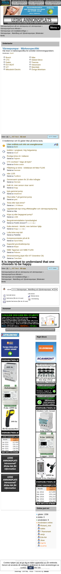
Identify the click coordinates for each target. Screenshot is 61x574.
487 (13, 137)
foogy (16, 188)
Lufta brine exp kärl (15, 232)
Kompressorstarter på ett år (18, 238)
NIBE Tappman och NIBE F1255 (20, 250)
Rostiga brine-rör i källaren (18, 156)
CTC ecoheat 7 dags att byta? (19, 162)
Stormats (17, 182)
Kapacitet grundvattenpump (18, 244)
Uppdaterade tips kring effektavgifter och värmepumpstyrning (32, 209)
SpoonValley (18, 241)
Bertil (2, 35)
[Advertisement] (30, 104)
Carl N (42, 543)
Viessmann (36, 65)
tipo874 (43, 546)
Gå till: (9, 289)
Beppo (16, 246)
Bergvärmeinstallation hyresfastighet (22, 220)
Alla (33, 223)
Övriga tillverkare (38, 70)
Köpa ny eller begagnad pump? (20, 215)
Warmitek (35, 67)
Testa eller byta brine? (16, 203)
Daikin (8, 62)
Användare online (45, 523)
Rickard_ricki (45, 526)
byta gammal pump (15, 191)
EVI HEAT (10, 65)
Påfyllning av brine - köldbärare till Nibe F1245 (26, 168)
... (11, 137)
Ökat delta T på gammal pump (19, 197)
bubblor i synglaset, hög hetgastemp (22, 150)
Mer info (37, 568)
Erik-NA (43, 537)
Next (17, 137)
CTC (8, 60)
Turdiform (17, 176)
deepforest (17, 194)
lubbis (42, 529)
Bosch (8, 57)
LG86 (16, 217)
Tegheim (17, 158)
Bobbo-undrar (19, 164)
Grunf (16, 153)
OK (30, 568)
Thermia (34, 62)
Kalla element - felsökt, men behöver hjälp (24, 226)
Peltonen (17, 252)
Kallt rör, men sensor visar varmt (20, 185)
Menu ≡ (54, 27)
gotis (15, 199)
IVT (7, 67)
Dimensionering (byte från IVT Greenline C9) (25, 256)
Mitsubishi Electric (13, 70)
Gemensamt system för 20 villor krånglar (23, 180)
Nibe (33, 57)
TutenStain (18, 258)
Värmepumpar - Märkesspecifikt (21, 48)
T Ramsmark (45, 532)
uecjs (42, 534)
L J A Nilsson (18, 205)
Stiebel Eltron (37, 60)
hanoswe (17, 170)
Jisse (42, 540)
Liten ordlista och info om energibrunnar (25, 144)
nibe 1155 (11, 174)
